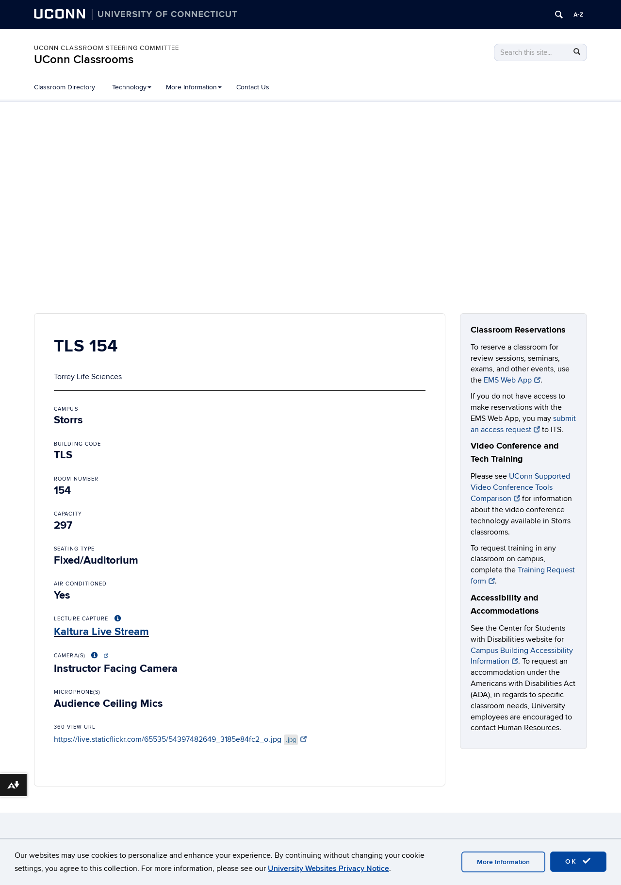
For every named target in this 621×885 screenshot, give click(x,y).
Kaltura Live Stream (101, 631)
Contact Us (252, 87)
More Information (194, 87)
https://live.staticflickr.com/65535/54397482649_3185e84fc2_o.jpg (180, 739)
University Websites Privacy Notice (328, 868)
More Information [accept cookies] (503, 862)
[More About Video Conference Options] (98, 655)
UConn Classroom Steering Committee (106, 48)
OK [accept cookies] (578, 861)
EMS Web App (512, 380)
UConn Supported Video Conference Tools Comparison (520, 487)
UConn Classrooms (83, 59)
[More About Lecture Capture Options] (118, 619)
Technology (131, 87)
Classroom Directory (64, 87)
